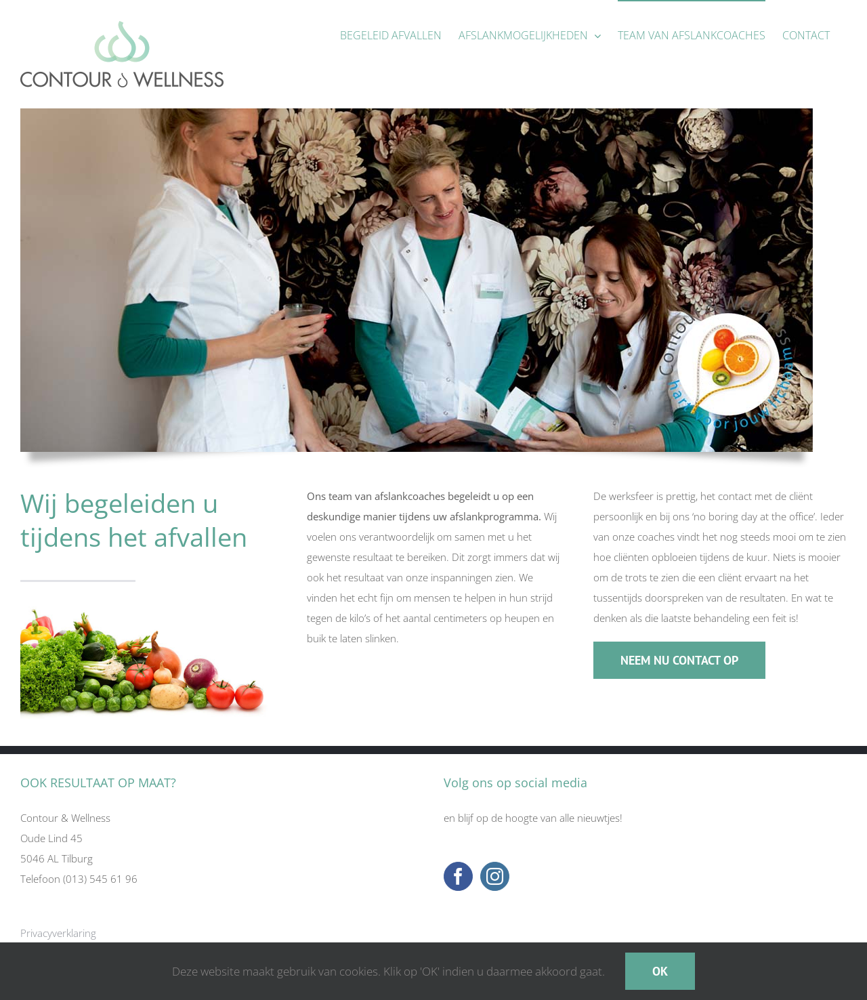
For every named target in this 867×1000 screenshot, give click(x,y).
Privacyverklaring (58, 933)
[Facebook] (458, 876)
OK (660, 971)
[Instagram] (494, 876)
